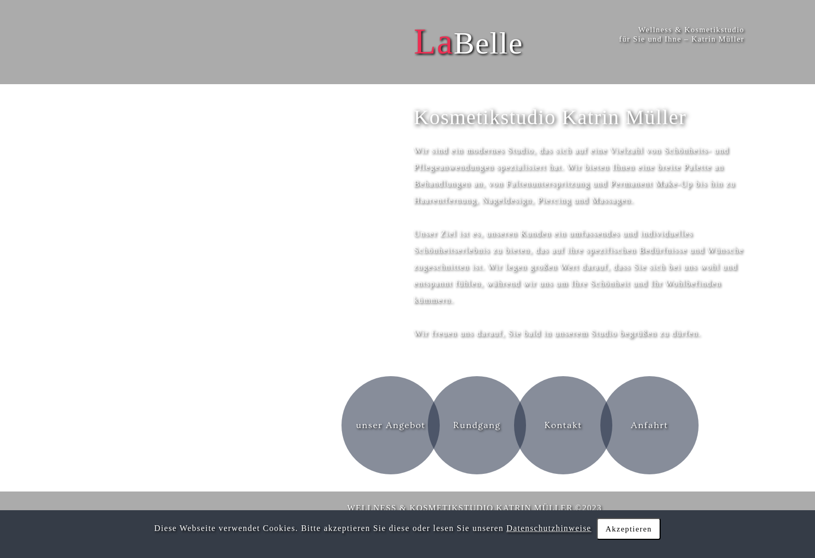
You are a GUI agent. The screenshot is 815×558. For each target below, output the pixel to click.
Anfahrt (649, 425)
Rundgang (477, 425)
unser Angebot (391, 425)
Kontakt (563, 425)
